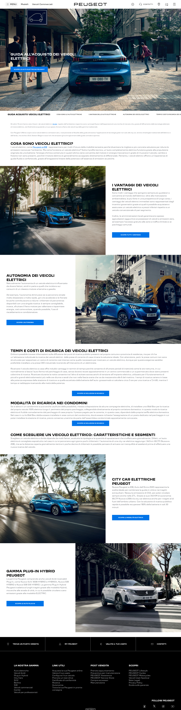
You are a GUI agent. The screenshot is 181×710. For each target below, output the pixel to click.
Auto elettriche (21, 671)
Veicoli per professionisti (26, 692)
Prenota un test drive (62, 678)
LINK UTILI (58, 665)
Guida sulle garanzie (139, 685)
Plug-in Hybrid (21, 675)
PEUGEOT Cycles (137, 673)
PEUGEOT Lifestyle (138, 671)
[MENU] (11, 4)
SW (16, 685)
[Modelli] (24, 4)
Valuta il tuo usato (61, 673)
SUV (16, 680)
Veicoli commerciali (23, 687)
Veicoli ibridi (19, 673)
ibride (55, 124)
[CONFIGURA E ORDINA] (133, 4)
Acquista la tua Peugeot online (67, 671)
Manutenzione (98, 683)
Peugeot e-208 (40, 147)
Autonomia (57, 685)
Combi (17, 690)
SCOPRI (133, 665)
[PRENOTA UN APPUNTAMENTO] (174, 4)
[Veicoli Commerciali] (42, 4)
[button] (145, 4)
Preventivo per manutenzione (105, 673)
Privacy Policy (135, 683)
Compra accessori (99, 680)
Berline (17, 683)
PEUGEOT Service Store (102, 678)
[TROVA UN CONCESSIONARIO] (159, 4)
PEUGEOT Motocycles (139, 675)
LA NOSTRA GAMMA (26, 665)
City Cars (18, 678)
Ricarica (56, 683)
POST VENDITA (100, 665)
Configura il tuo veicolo (63, 675)
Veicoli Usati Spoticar (139, 678)
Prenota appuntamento (102, 671)
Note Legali (134, 680)
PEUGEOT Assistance (101, 675)
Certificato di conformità (64, 680)
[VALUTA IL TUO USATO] (167, 4)
